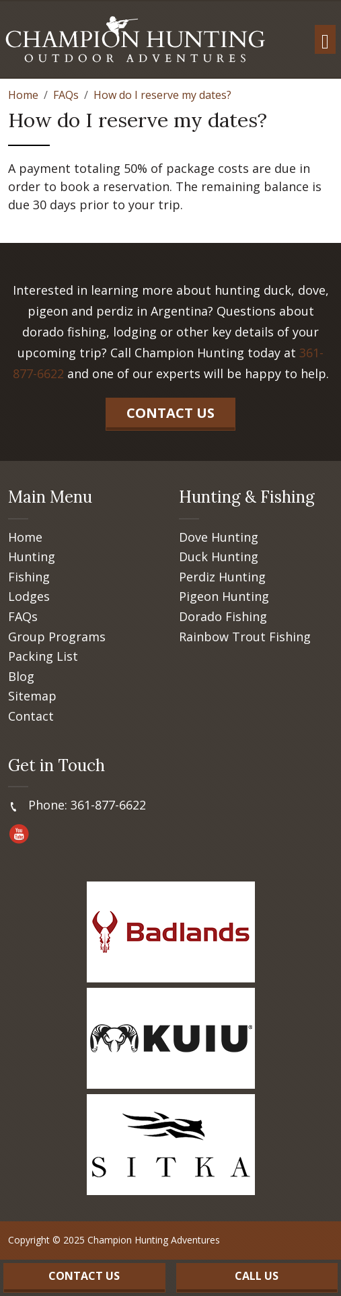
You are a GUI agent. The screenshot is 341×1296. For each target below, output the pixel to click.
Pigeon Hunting (224, 596)
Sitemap (32, 696)
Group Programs (57, 637)
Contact (31, 716)
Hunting (31, 557)
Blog (21, 677)
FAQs (23, 617)
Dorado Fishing (223, 617)
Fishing (29, 577)
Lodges (29, 596)
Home (25, 537)
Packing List (43, 656)
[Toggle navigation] (325, 39)
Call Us (256, 1275)
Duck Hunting (218, 557)
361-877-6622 (108, 805)
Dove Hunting (218, 537)
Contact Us (84, 1275)
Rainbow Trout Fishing (245, 637)
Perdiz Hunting (222, 577)
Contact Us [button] (170, 413)
